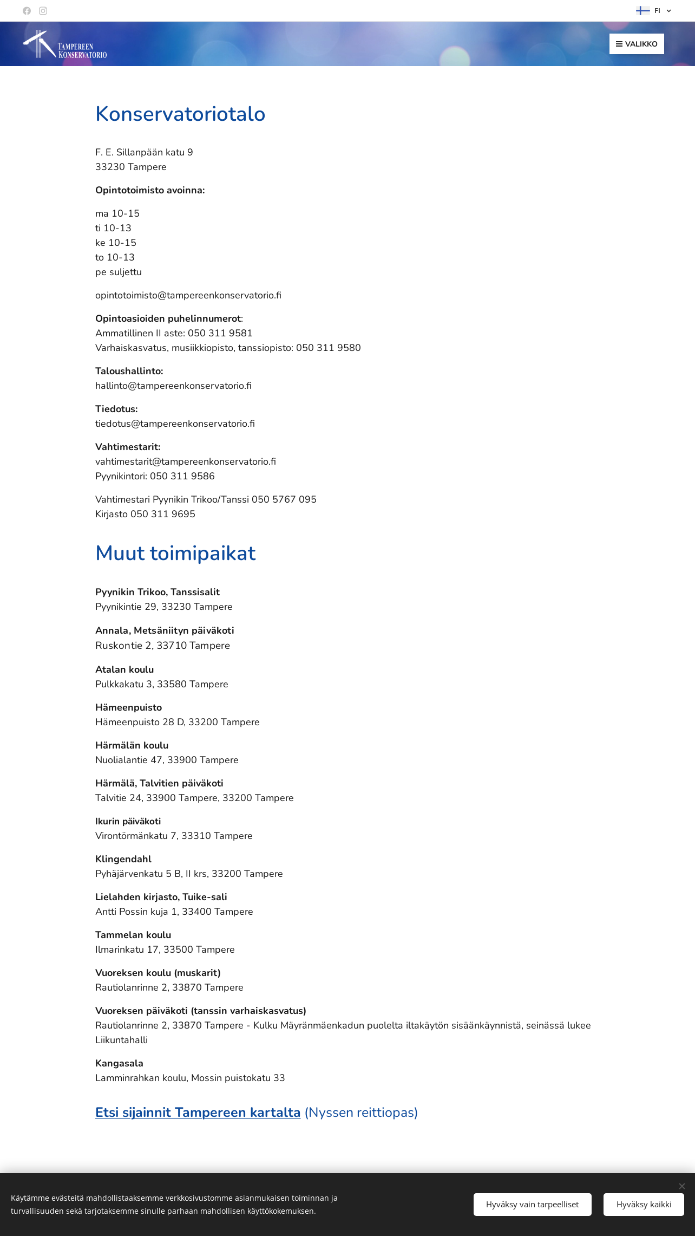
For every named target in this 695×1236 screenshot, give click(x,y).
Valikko (637, 44)
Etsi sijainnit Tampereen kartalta (198, 1112)
